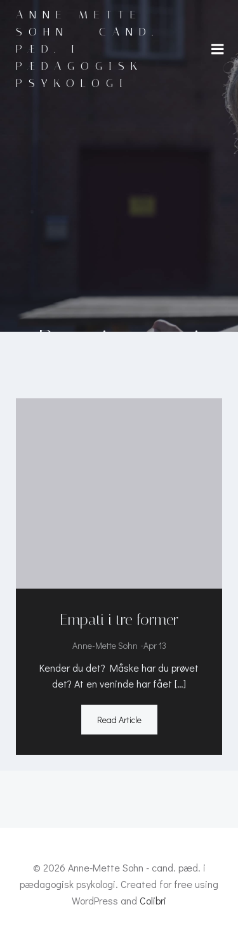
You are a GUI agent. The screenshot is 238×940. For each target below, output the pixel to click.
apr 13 (154, 645)
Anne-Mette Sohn (105, 645)
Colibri (153, 900)
